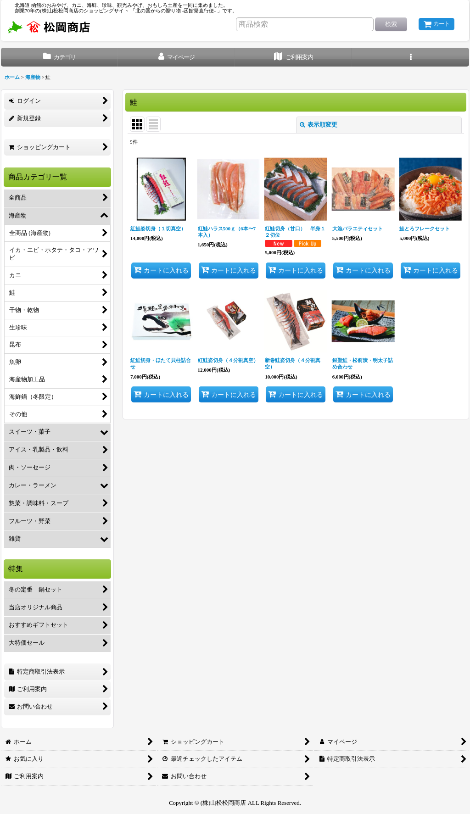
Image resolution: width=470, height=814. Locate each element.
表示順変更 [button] (318, 124)
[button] (410, 57)
